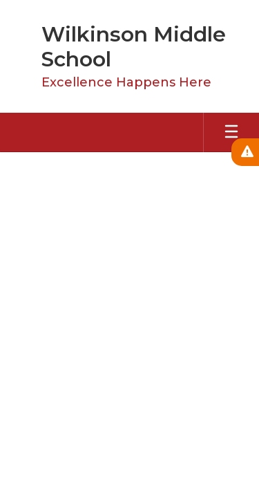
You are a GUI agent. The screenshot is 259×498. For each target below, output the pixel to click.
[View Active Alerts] (245, 152)
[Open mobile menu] (231, 132)
